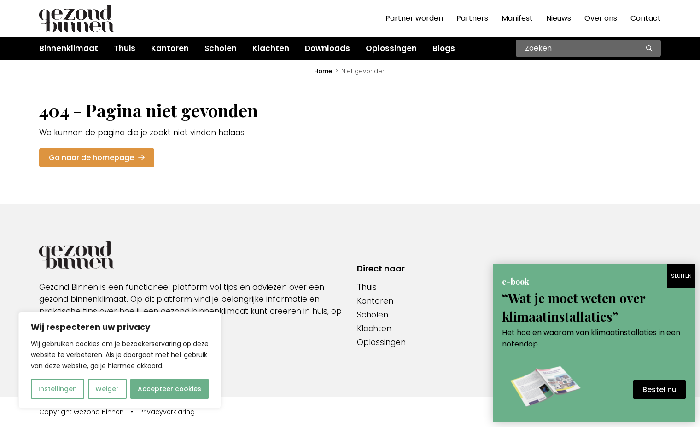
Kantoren (375, 300)
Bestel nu (659, 389)
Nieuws (558, 18)
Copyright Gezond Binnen (81, 411)
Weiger (107, 388)
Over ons (600, 18)
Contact (645, 18)
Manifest (517, 18)
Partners (472, 18)
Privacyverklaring (167, 411)
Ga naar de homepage (97, 157)
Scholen (372, 314)
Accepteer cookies (169, 388)
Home (323, 71)
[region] (119, 360)
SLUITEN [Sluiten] (681, 276)
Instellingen (57, 388)
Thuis (367, 287)
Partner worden (414, 18)
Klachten (374, 328)
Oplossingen (381, 342)
